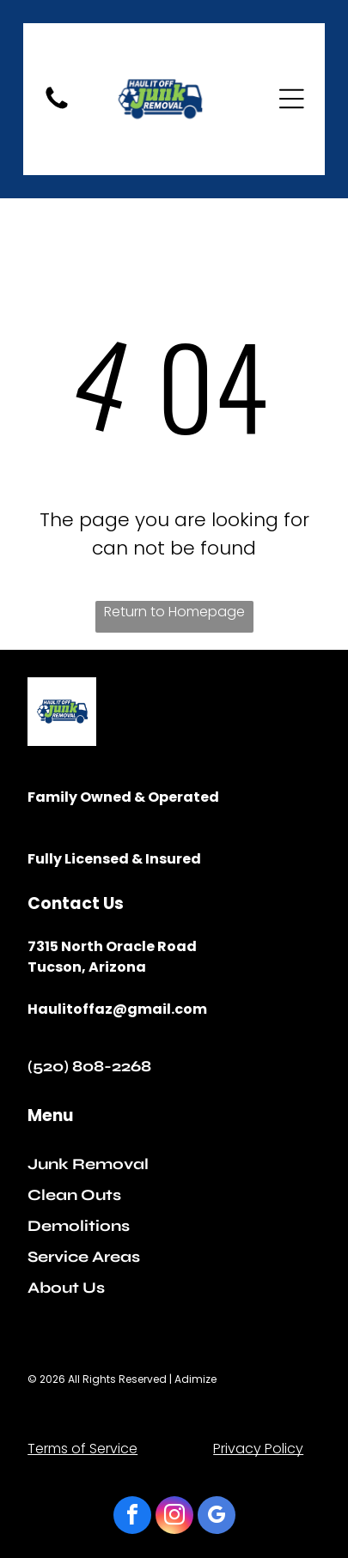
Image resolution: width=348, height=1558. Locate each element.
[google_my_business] (216, 1517)
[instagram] (174, 1517)
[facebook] (132, 1517)
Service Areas (83, 1256)
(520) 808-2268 (89, 1066)
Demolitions (78, 1225)
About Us (66, 1287)
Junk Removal (88, 1164)
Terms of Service (82, 1448)
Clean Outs (74, 1194)
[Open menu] (291, 99)
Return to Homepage (174, 611)
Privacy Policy (258, 1448)
